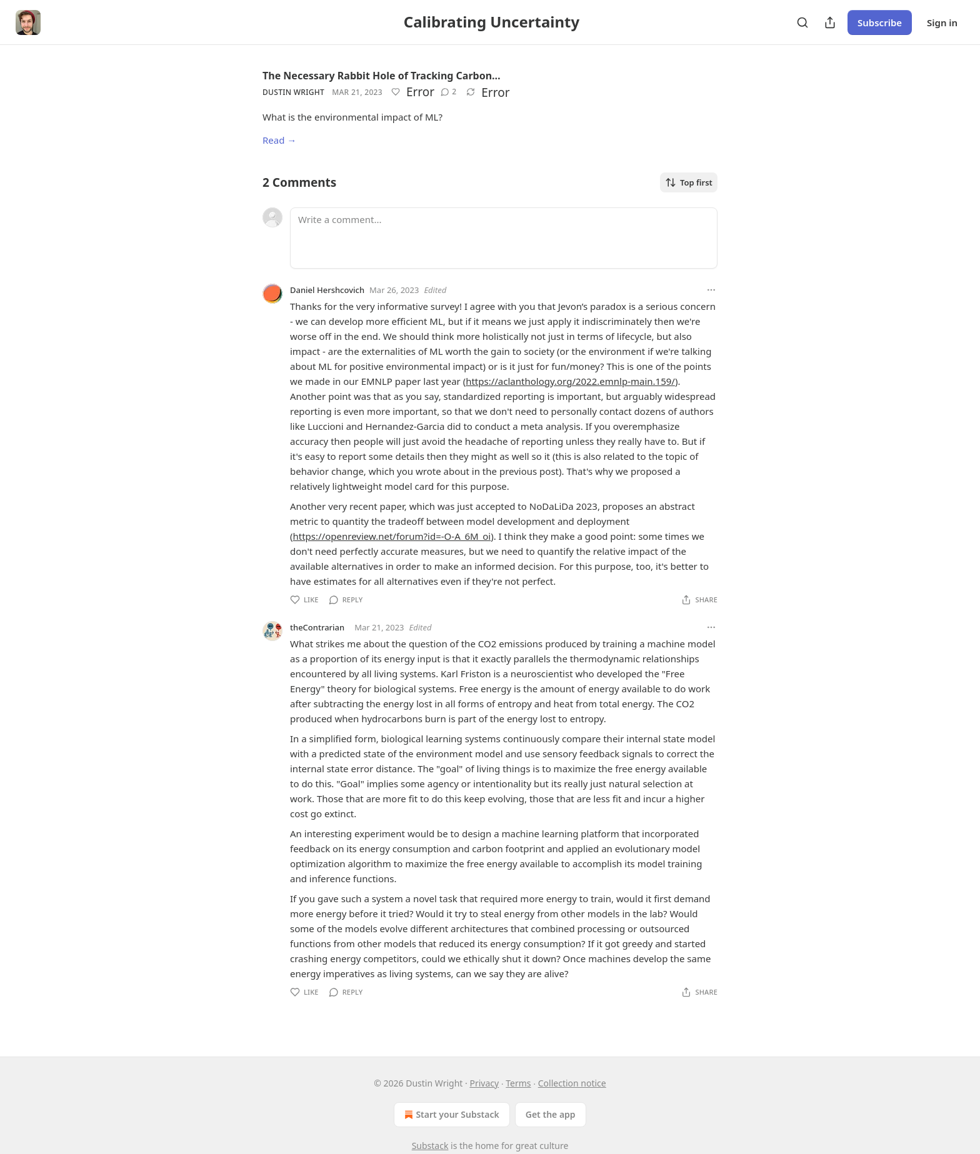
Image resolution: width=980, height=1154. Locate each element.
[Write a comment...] (504, 238)
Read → (279, 140)
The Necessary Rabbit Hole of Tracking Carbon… (381, 75)
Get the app (551, 1114)
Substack (430, 1146)
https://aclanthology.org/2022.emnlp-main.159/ (570, 381)
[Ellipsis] (711, 290)
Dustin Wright (293, 92)
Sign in (942, 22)
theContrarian (317, 627)
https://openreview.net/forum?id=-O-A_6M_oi (392, 536)
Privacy (484, 1083)
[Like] (396, 91)
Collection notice (572, 1083)
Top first (688, 182)
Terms (518, 1083)
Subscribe (880, 22)
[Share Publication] (830, 22)
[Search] (802, 22)
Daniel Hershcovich (327, 290)
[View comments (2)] (448, 91)
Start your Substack (450, 1115)
